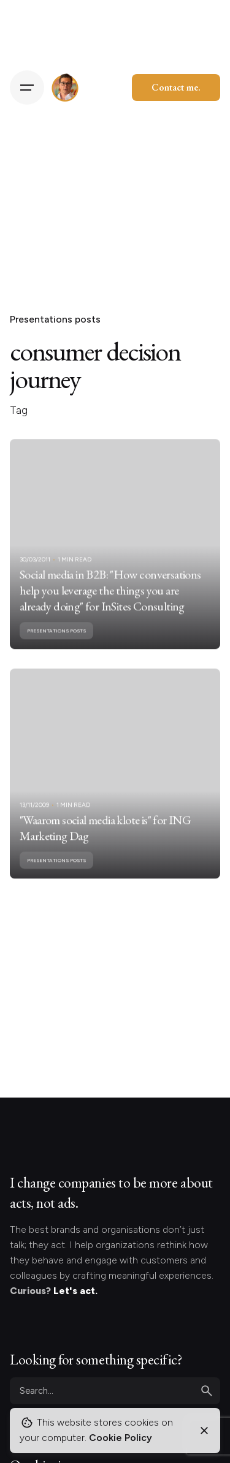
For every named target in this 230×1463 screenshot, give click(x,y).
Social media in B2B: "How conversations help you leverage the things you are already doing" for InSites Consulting (110, 603)
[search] (206, 1390)
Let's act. (75, 1290)
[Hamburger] (27, 87)
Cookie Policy (120, 1437)
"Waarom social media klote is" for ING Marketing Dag (105, 841)
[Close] (204, 1430)
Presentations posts (55, 319)
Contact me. (176, 87)
